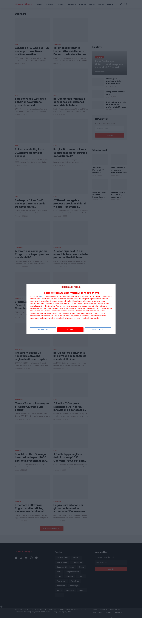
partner (42, 296)
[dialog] (71, 309)
